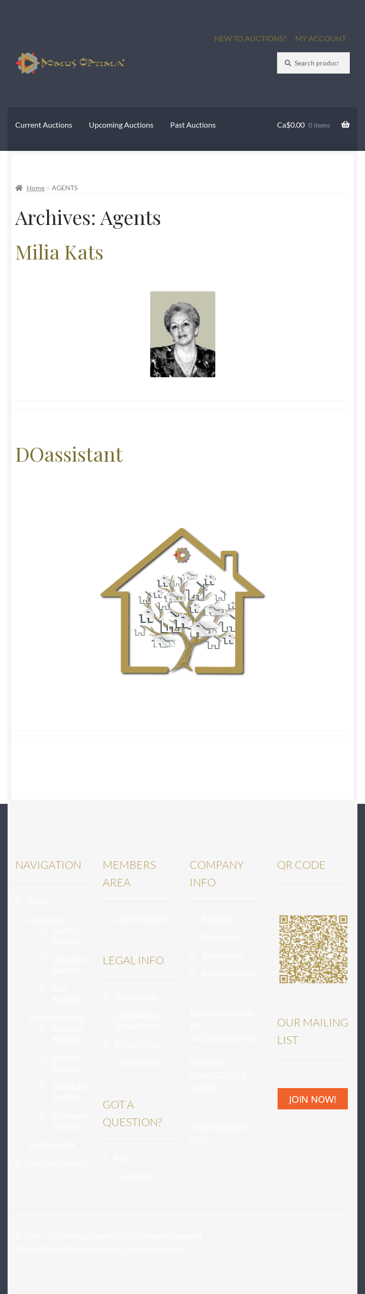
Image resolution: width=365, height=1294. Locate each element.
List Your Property (57, 1161)
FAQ (122, 1157)
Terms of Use (136, 995)
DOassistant (69, 453)
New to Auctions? (56, 1016)
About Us (217, 917)
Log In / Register (141, 917)
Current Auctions (43, 124)
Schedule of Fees (229, 972)
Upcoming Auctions (121, 124)
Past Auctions (193, 124)
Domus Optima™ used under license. (126, 1248)
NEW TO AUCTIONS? (250, 38)
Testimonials (222, 954)
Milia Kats (59, 251)
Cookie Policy (137, 1061)
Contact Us (133, 1175)
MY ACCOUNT (320, 38)
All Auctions (47, 918)
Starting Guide (51, 1143)
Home (36, 188)
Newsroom (220, 935)
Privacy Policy (138, 1043)
